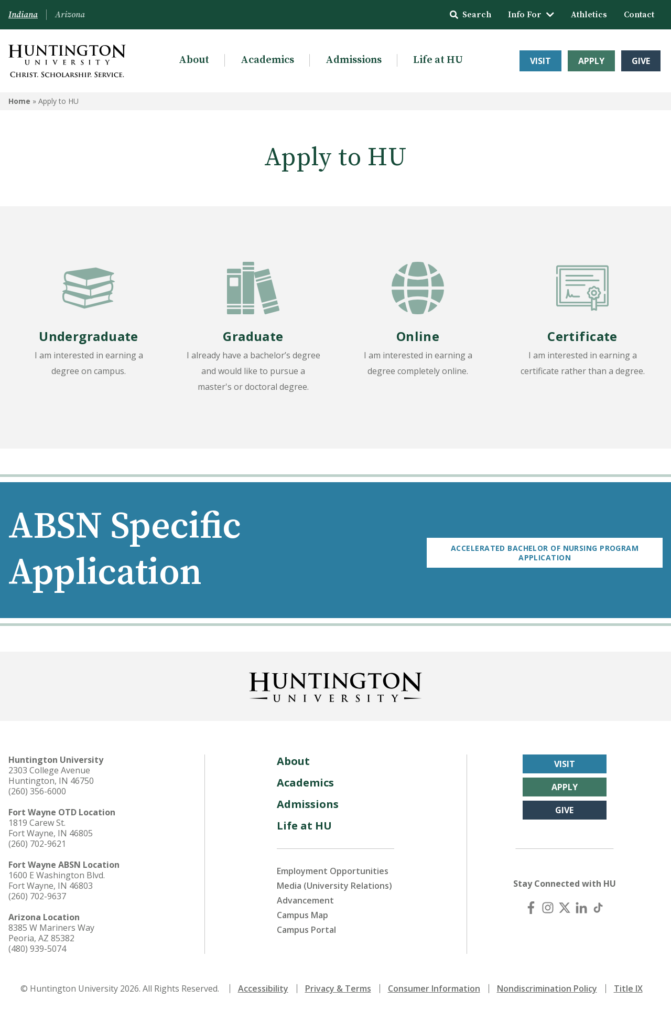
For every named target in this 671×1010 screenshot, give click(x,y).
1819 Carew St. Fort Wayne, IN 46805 (50, 827)
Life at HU (438, 60)
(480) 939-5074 (37, 948)
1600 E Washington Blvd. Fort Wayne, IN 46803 (56, 880)
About (194, 60)
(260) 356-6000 (37, 790)
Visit (540, 61)
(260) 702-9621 (37, 843)
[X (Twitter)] (564, 907)
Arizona (70, 14)
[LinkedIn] (581, 907)
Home (19, 101)
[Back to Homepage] (335, 684)
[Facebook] (531, 907)
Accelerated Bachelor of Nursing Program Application (547, 549)
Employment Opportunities (332, 870)
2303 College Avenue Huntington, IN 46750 (51, 775)
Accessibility (263, 988)
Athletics (589, 14)
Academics (267, 60)
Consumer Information (434, 988)
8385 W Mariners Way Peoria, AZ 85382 (51, 932)
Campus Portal (306, 929)
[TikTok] (598, 907)
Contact (639, 14)
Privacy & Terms (338, 988)
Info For (531, 14)
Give (641, 61)
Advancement (305, 900)
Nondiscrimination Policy (547, 988)
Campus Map (302, 914)
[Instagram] (548, 907)
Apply (591, 61)
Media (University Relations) (334, 885)
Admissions (354, 60)
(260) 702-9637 (37, 895)
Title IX (628, 988)
